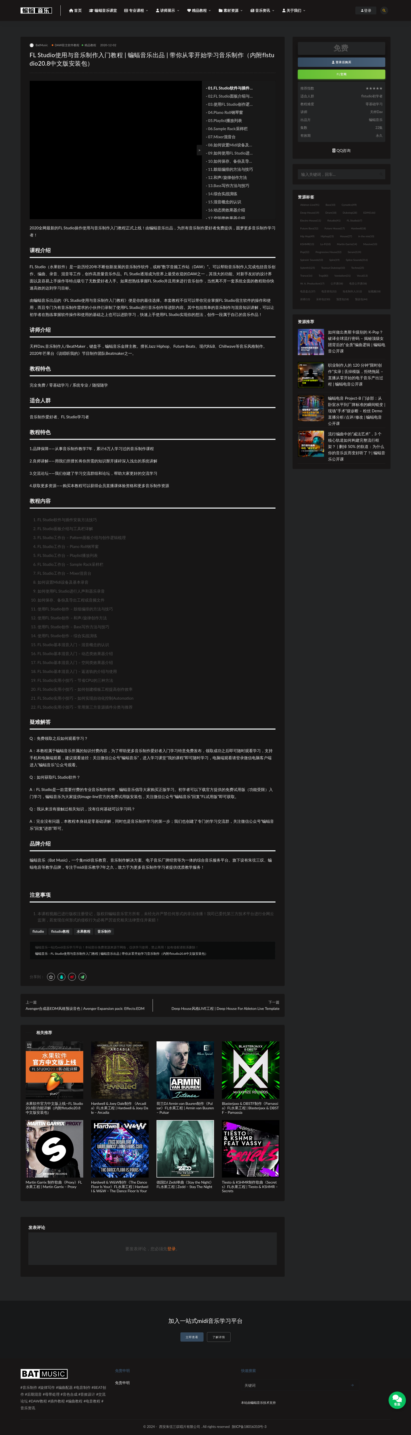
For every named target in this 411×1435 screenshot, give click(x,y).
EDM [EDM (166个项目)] (369, 212)
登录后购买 (342, 62)
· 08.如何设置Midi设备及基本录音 (229, 145)
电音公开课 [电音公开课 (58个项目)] (358, 283)
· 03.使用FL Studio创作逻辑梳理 (229, 104)
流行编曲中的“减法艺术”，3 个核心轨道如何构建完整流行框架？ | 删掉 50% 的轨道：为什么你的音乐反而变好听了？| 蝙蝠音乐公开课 (356, 446)
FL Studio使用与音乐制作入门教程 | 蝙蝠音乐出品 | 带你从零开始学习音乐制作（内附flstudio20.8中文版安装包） (129, 954)
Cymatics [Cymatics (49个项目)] (349, 204)
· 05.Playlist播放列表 (224, 120)
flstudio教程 (60, 931)
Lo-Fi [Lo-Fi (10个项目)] (325, 244)
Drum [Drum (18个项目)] (330, 212)
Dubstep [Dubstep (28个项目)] (350, 212)
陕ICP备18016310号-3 (249, 1427)
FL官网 (342, 74)
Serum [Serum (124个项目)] (354, 252)
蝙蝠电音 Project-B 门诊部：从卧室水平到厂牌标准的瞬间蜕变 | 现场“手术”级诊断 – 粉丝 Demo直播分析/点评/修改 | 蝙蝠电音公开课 (356, 411)
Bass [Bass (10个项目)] (330, 204)
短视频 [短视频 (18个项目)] (374, 291)
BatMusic (39, 45)
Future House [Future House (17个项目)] (335, 228)
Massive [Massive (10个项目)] (370, 244)
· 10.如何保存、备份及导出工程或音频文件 (229, 161)
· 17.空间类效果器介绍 (225, 218)
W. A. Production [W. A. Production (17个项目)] (312, 283)
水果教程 (83, 931)
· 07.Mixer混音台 (221, 136)
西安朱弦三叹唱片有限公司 (179, 1427)
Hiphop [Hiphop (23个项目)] (327, 236)
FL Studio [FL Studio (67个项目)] (354, 220)
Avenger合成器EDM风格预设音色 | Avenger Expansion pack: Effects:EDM (85, 1008)
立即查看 (192, 1337)
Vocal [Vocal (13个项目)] (362, 275)
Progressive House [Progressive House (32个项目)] (328, 252)
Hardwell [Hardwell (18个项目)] (358, 228)
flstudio (38, 931)
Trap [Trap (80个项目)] (323, 275)
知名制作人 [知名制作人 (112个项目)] (352, 291)
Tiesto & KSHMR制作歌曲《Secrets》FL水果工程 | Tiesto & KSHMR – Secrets (250, 1186)
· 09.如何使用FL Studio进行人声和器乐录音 (229, 153)
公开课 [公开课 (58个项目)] (337, 283)
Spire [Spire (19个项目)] (334, 259)
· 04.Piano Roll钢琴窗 (224, 112)
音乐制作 (104, 931)
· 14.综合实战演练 (221, 193)
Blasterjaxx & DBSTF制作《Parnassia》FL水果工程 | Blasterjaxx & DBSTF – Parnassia (250, 1108)
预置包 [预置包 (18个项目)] (342, 299)
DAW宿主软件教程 (65, 45)
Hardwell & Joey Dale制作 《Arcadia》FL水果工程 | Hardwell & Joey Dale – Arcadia (119, 1108)
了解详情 (218, 1337)
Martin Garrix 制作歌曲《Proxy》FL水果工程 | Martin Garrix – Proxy (54, 1184)
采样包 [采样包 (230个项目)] (323, 299)
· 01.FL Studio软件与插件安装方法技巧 (229, 88)
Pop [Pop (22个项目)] (304, 252)
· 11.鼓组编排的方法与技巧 (229, 169)
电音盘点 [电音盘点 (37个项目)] (307, 291)
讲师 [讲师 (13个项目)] (305, 299)
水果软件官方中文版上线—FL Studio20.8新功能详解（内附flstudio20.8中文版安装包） (54, 1108)
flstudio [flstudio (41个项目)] (333, 220)
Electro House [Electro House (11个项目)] (310, 220)
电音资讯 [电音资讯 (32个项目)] (328, 291)
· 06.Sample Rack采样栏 (226, 128)
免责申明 (122, 1382)
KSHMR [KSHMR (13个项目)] (307, 244)
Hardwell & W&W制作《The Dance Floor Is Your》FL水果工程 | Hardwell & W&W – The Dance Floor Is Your (119, 1186)
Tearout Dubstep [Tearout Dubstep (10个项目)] (333, 267)
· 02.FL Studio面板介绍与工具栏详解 (229, 96)
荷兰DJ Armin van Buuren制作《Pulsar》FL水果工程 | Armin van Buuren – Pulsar (185, 1108)
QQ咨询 (341, 150)
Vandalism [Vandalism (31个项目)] (342, 275)
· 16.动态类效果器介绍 (225, 210)
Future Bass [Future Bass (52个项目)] (309, 228)
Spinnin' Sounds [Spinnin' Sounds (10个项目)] (311, 259)
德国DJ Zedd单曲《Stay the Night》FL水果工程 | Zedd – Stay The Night (185, 1184)
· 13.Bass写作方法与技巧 (227, 185)
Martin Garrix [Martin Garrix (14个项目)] (347, 244)
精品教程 (89, 45)
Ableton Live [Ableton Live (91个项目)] (309, 204)
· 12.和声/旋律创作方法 (226, 177)
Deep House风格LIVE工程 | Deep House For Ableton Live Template (225, 1008)
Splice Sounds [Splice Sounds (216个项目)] (357, 259)
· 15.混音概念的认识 (223, 201)
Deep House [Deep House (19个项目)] (309, 212)
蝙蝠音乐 (41, 954)
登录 (171, 1248)
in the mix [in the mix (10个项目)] (366, 236)
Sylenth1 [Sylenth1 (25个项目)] (307, 267)
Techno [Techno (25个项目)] (357, 267)
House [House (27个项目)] (346, 236)
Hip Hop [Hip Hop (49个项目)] (307, 236)
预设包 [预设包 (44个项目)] (361, 299)
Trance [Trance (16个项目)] (306, 275)
